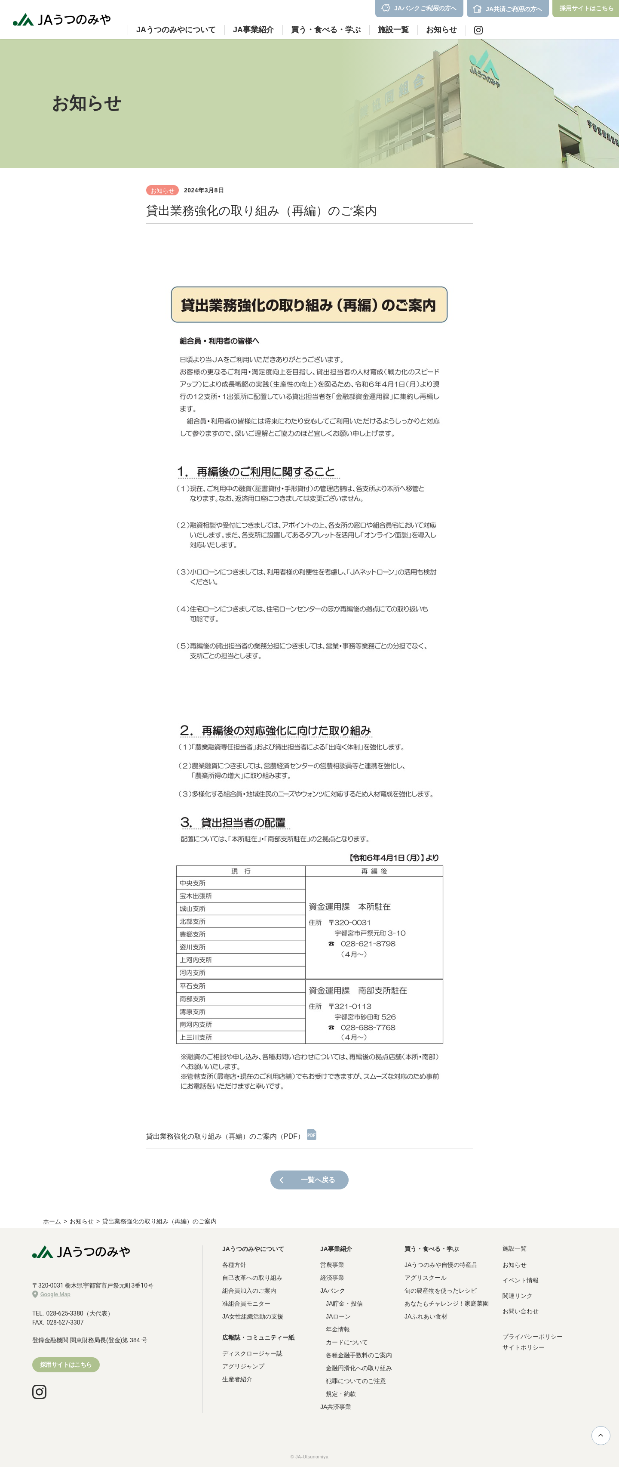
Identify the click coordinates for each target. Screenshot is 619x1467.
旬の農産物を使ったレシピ (440, 1290)
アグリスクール (425, 1277)
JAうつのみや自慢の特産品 (441, 1264)
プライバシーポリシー (533, 1336)
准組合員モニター (246, 1303)
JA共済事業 (335, 1406)
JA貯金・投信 (344, 1303)
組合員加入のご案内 (249, 1290)
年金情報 (338, 1329)
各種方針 (234, 1264)
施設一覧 (393, 29)
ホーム (52, 1221)
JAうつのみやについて (253, 1248)
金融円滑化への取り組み (359, 1368)
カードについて (347, 1342)
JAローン (338, 1316)
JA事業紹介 (336, 1248)
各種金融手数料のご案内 (359, 1355)
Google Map (51, 1294)
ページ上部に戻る (601, 1435)
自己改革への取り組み (252, 1277)
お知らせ (441, 29)
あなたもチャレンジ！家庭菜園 (446, 1303)
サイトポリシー (524, 1347)
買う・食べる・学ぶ (431, 1248)
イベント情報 (521, 1280)
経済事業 (332, 1277)
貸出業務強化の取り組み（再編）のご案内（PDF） (225, 1136)
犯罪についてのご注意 (356, 1380)
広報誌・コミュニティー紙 (258, 1337)
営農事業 (332, 1264)
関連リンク (518, 1295)
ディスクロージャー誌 (252, 1353)
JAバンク (332, 1290)
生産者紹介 (237, 1379)
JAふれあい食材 (425, 1316)
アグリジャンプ (243, 1366)
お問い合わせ (521, 1311)
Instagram (478, 30)
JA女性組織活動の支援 (252, 1316)
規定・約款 (341, 1393)
